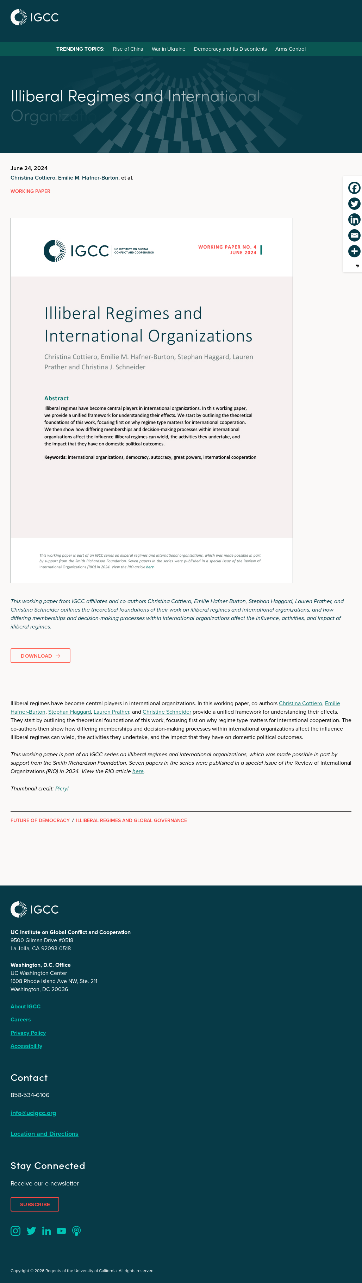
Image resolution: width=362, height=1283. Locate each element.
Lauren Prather (111, 712)
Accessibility (26, 1046)
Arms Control (290, 49)
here (138, 771)
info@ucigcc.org (33, 1113)
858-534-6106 (30, 1095)
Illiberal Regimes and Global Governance (131, 820)
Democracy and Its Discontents (230, 49)
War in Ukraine (169, 49)
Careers (21, 1019)
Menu (343, 16)
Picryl (62, 788)
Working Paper (30, 191)
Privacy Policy (28, 1033)
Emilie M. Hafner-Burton (88, 178)
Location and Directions (45, 1133)
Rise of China (128, 49)
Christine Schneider (167, 712)
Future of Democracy (40, 820)
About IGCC (25, 1006)
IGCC (34, 17)
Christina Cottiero (33, 178)
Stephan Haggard (69, 712)
